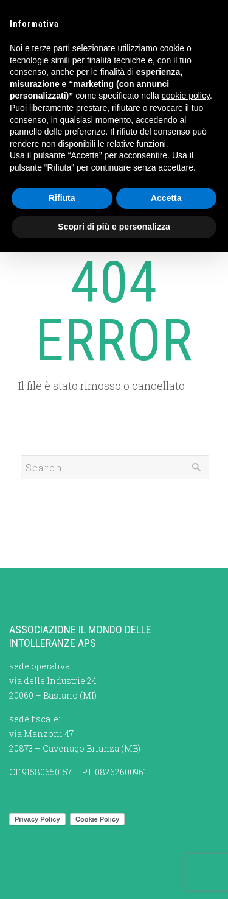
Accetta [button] (166, 198)
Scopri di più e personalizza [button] (114, 226)
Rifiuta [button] (62, 198)
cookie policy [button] (186, 95)
